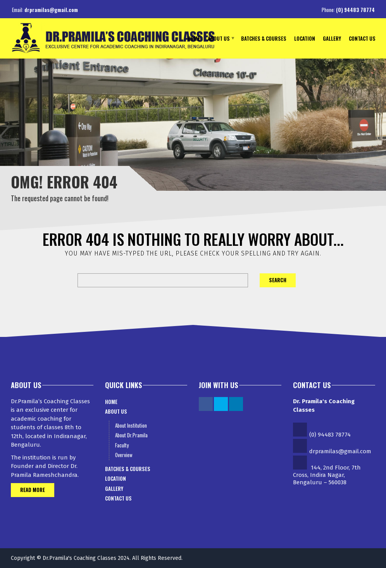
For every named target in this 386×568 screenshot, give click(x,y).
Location (304, 38)
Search (277, 280)
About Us (219, 38)
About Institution (131, 425)
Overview (124, 455)
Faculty (122, 445)
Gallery (332, 38)
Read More (32, 490)
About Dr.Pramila (131, 435)
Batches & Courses (263, 38)
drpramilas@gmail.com (51, 10)
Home (194, 38)
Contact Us (362, 38)
